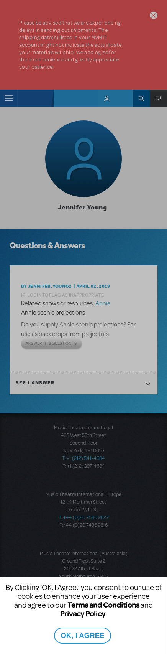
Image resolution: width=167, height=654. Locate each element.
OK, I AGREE (82, 635)
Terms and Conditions (103, 604)
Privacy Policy (82, 613)
